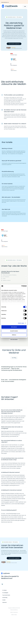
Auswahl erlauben (14, 330)
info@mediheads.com (5, 2)
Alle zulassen (14, 326)
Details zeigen (21, 323)
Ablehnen (14, 334)
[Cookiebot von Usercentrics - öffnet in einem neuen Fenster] (21, 286)
